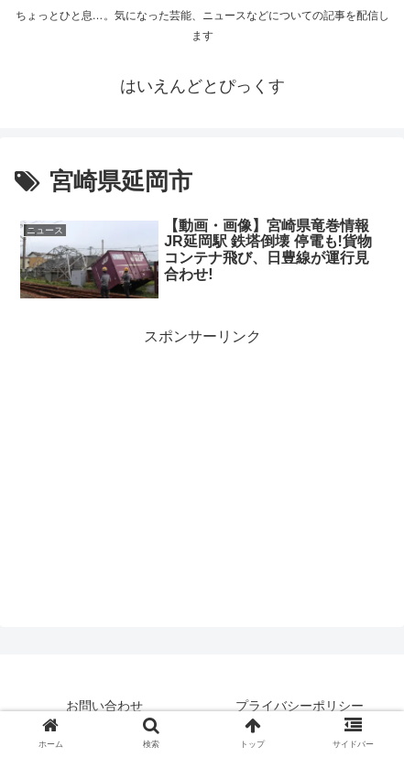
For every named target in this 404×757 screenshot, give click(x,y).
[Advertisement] (202, 441)
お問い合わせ (104, 705)
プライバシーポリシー (299, 705)
